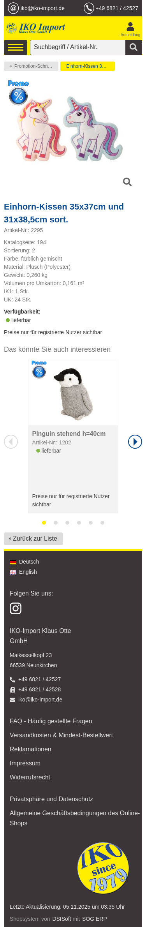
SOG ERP (94, 919)
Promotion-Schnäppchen (36, 66)
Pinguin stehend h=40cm (69, 433)
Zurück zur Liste (35, 538)
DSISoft (61, 919)
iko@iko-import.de (43, 8)
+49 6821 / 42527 (117, 8)
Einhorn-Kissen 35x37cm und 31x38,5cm (90, 66)
